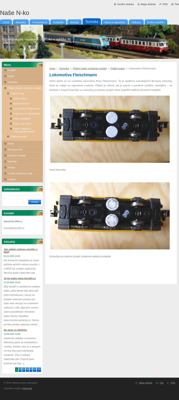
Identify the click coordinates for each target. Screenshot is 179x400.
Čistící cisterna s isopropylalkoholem (23, 130)
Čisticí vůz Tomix (22, 123)
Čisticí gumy (19, 98)
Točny (10, 143)
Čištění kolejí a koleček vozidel (24, 88)
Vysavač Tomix (21, 103)
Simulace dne (14, 149)
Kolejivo (11, 179)
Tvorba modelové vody (19, 173)
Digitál (10, 76)
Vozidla (11, 70)
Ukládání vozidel (16, 155)
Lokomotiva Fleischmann (26, 108)
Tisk (177, 4)
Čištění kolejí (17, 93)
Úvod (52, 68)
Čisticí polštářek (22, 118)
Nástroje (12, 161)
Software (12, 82)
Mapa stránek (148, 4)
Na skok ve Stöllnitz (15, 330)
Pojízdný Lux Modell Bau (26, 113)
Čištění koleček (18, 136)
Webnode (27, 388)
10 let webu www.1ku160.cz (20, 278)
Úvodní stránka (125, 4)
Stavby (11, 167)
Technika (64, 68)
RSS (165, 4)
